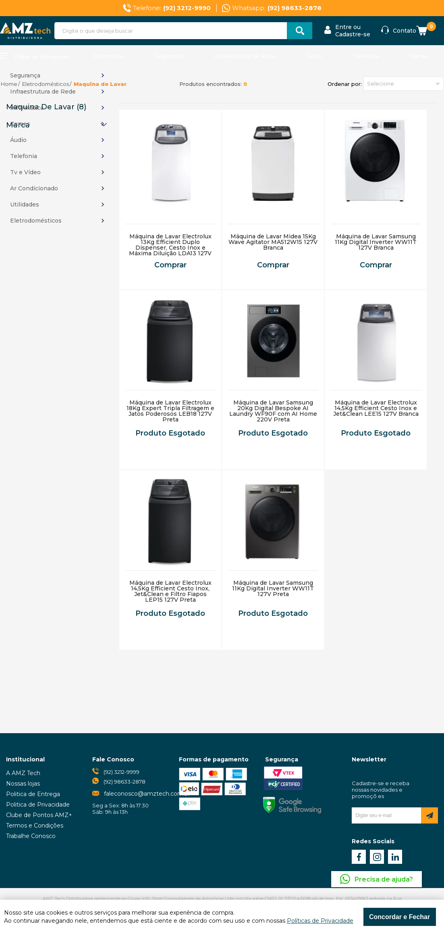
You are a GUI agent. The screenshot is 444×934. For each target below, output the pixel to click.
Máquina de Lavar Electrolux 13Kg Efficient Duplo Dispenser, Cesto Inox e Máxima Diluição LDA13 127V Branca (170, 248)
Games (419, 56)
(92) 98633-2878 (124, 781)
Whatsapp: (277, 8)
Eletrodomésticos (45, 84)
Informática (108, 56)
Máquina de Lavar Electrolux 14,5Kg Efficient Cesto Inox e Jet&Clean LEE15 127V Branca (376, 408)
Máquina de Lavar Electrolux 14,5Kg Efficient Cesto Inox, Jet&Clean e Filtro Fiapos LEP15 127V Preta (170, 591)
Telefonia (366, 56)
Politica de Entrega (33, 794)
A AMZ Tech (23, 773)
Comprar (170, 265)
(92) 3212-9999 (121, 772)
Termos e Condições (34, 825)
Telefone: (172, 8)
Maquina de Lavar (100, 84)
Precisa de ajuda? (384, 879)
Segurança (169, 56)
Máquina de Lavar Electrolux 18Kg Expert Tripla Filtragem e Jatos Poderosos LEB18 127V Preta (170, 411)
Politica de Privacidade (38, 804)
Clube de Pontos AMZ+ (39, 815)
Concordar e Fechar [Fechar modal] (399, 916)
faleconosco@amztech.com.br (147, 793)
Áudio (314, 56)
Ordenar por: (345, 84)
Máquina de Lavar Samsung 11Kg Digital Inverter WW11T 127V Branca (376, 242)
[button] (403, 84)
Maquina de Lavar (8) (46, 106)
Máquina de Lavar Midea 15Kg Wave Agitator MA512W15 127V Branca (272, 242)
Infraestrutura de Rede (245, 56)
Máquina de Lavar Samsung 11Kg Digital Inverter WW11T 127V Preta (273, 588)
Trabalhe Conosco (31, 836)
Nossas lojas (23, 783)
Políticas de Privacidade (320, 920)
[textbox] (183, 30)
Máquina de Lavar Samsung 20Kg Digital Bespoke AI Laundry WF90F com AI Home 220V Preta (273, 411)
